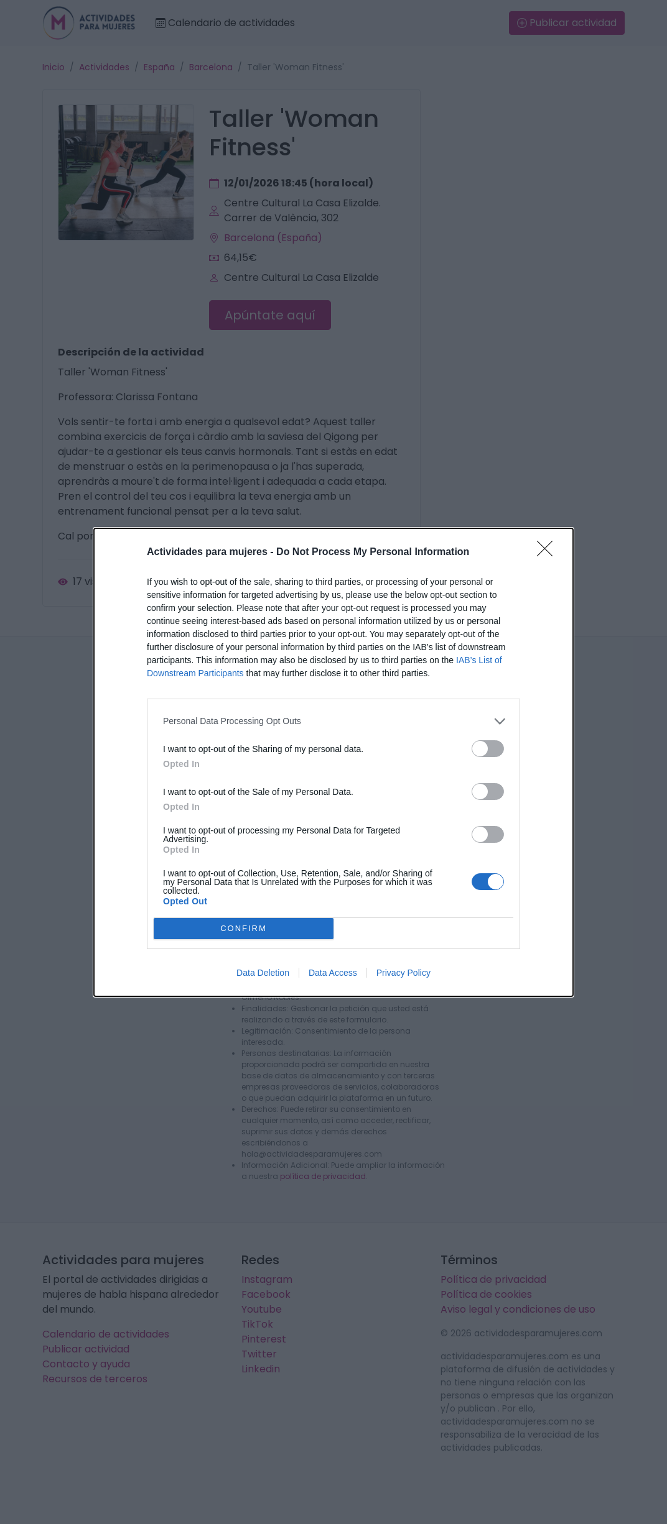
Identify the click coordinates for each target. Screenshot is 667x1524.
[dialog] (333, 762)
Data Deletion (262, 973)
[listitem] (333, 721)
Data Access (333, 973)
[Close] (549, 552)
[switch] (488, 748)
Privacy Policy (403, 973)
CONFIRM (243, 928)
